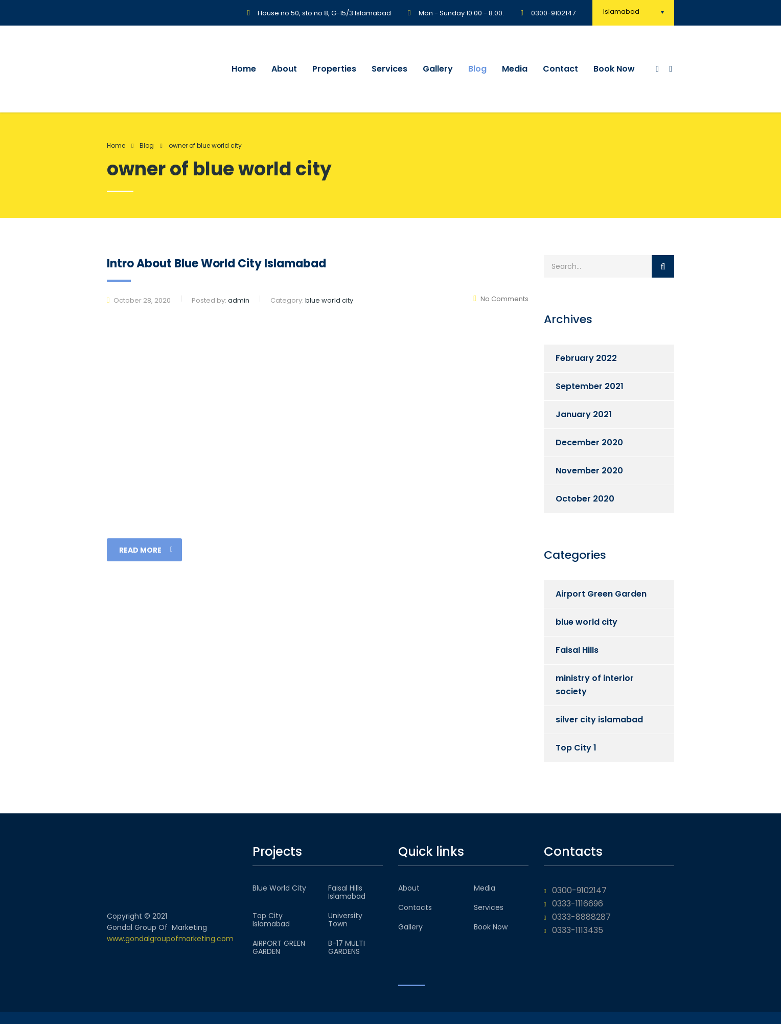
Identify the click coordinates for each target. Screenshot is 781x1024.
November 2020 (589, 470)
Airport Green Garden (601, 594)
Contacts (415, 907)
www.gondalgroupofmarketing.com (170, 939)
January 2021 (584, 414)
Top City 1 (576, 748)
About (284, 69)
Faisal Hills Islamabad (346, 892)
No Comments (501, 299)
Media (514, 69)
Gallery (438, 69)
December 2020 (589, 442)
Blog (477, 69)
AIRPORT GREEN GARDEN (278, 947)
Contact (560, 69)
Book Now (614, 69)
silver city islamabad (599, 719)
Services (389, 69)
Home (244, 69)
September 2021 (590, 386)
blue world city (586, 622)
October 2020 (585, 499)
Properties (334, 69)
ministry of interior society (595, 684)
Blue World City (279, 888)
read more (146, 550)
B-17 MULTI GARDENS (346, 947)
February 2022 (586, 358)
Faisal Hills (577, 650)
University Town (345, 920)
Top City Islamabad (271, 920)
